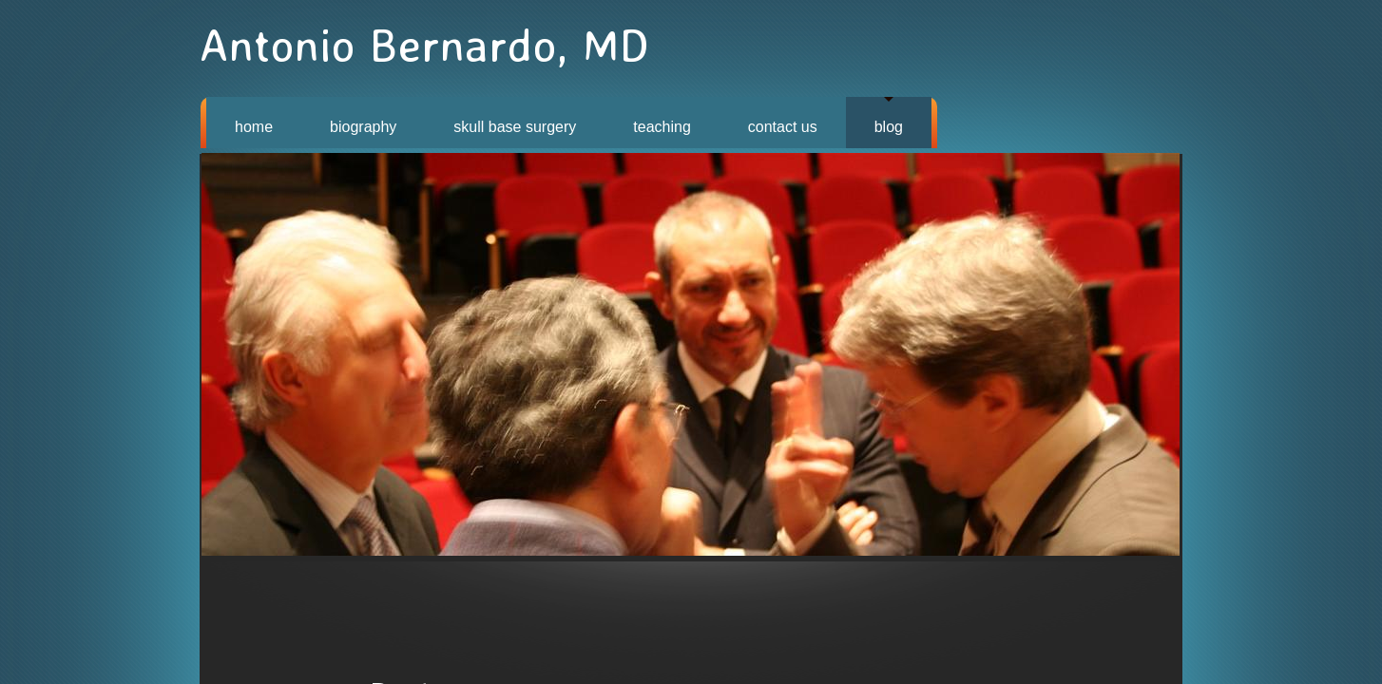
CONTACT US (782, 127)
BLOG (888, 127)
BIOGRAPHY (363, 127)
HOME (254, 127)
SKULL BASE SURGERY (514, 127)
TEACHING (662, 127)
